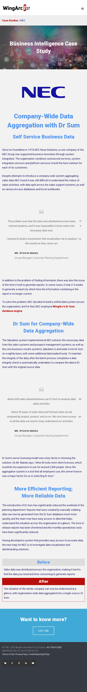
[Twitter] (12, 663)
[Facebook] (19, 663)
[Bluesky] (5, 663)
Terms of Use (8, 654)
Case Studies (10, 20)
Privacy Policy (22, 654)
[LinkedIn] (26, 663)
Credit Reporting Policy (39, 654)
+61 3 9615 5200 (53, 647)
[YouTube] (33, 663)
